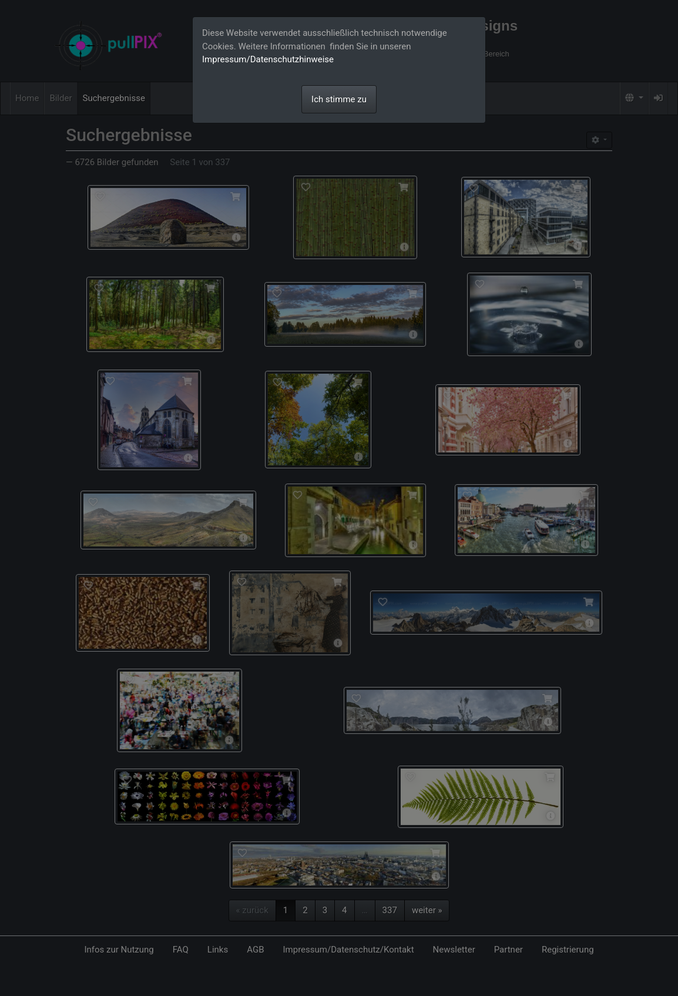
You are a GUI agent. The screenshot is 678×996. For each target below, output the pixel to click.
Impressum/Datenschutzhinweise (268, 59)
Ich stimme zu (339, 99)
